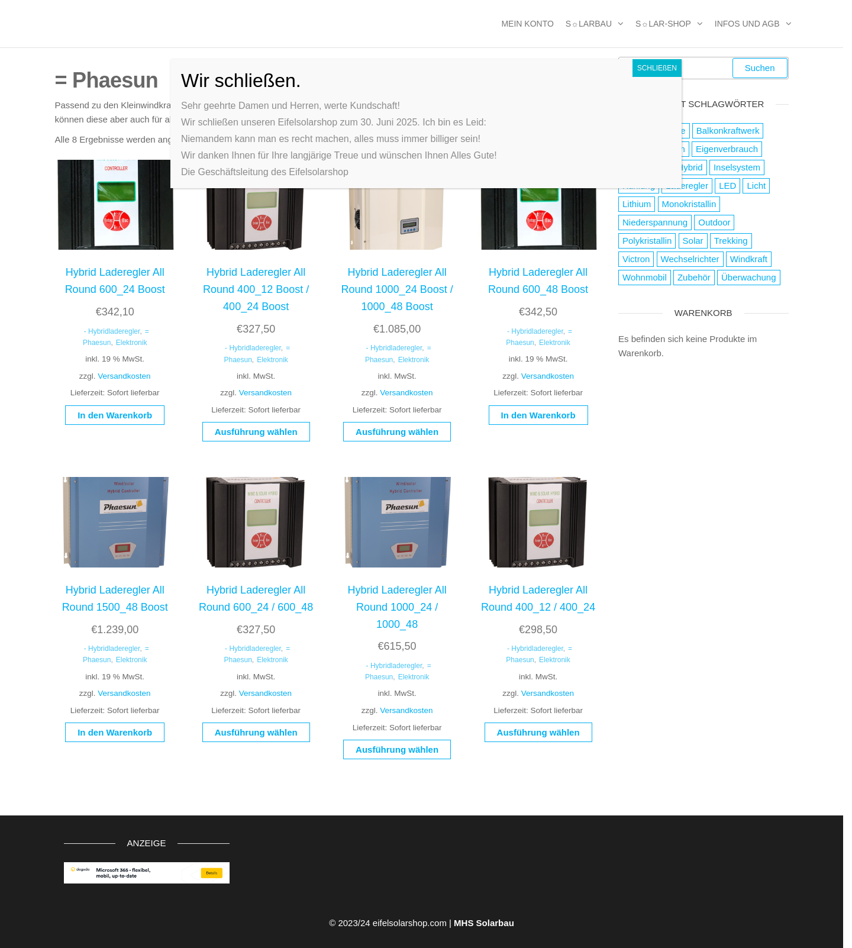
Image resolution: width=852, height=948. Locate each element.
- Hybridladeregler (112, 331)
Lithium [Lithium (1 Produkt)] (636, 204)
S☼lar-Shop (663, 23)
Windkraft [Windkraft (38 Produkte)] (748, 259)
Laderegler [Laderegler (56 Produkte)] (687, 185)
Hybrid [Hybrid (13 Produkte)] (689, 167)
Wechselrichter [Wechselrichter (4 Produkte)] (690, 259)
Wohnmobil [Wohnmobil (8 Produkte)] (644, 277)
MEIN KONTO (527, 23)
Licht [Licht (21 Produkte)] (756, 185)
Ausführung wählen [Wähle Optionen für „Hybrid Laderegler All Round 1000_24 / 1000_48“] (397, 749)
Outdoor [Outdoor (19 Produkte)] (714, 222)
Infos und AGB (747, 23)
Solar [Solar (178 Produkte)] (693, 241)
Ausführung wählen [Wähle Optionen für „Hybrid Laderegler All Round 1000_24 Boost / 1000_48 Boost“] (397, 432)
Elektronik (131, 342)
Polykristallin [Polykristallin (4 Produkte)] (647, 241)
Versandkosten (124, 376)
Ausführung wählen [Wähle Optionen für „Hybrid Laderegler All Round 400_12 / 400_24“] (538, 732)
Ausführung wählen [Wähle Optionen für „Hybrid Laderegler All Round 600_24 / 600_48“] (256, 732)
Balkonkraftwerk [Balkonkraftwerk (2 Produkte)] (728, 130)
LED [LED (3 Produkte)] (727, 185)
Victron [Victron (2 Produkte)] (636, 259)
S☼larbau (589, 23)
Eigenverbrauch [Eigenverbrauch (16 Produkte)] (727, 149)
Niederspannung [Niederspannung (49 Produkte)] (655, 222)
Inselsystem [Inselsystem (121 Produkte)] (737, 167)
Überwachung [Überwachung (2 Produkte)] (748, 277)
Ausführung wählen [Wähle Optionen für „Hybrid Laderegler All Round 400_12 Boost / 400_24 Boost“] (256, 432)
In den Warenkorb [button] (115, 415)
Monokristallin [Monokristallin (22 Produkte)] (689, 204)
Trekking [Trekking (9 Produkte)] (731, 241)
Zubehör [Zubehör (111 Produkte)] (694, 277)
